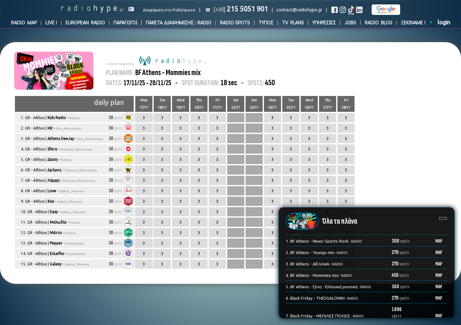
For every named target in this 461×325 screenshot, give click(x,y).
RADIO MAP (24, 22)
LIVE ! (51, 22)
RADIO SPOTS (235, 22)
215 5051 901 (240, 9)
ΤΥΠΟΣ (266, 22)
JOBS (350, 22)
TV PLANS (293, 22)
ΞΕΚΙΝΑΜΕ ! (413, 22)
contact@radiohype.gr (299, 9)
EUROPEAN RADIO (85, 22)
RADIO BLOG (378, 22)
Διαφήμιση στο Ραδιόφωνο (169, 10)
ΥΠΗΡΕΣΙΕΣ (324, 22)
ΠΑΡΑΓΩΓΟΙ (125, 22)
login (444, 22)
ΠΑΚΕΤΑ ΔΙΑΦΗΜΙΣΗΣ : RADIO (178, 22)
